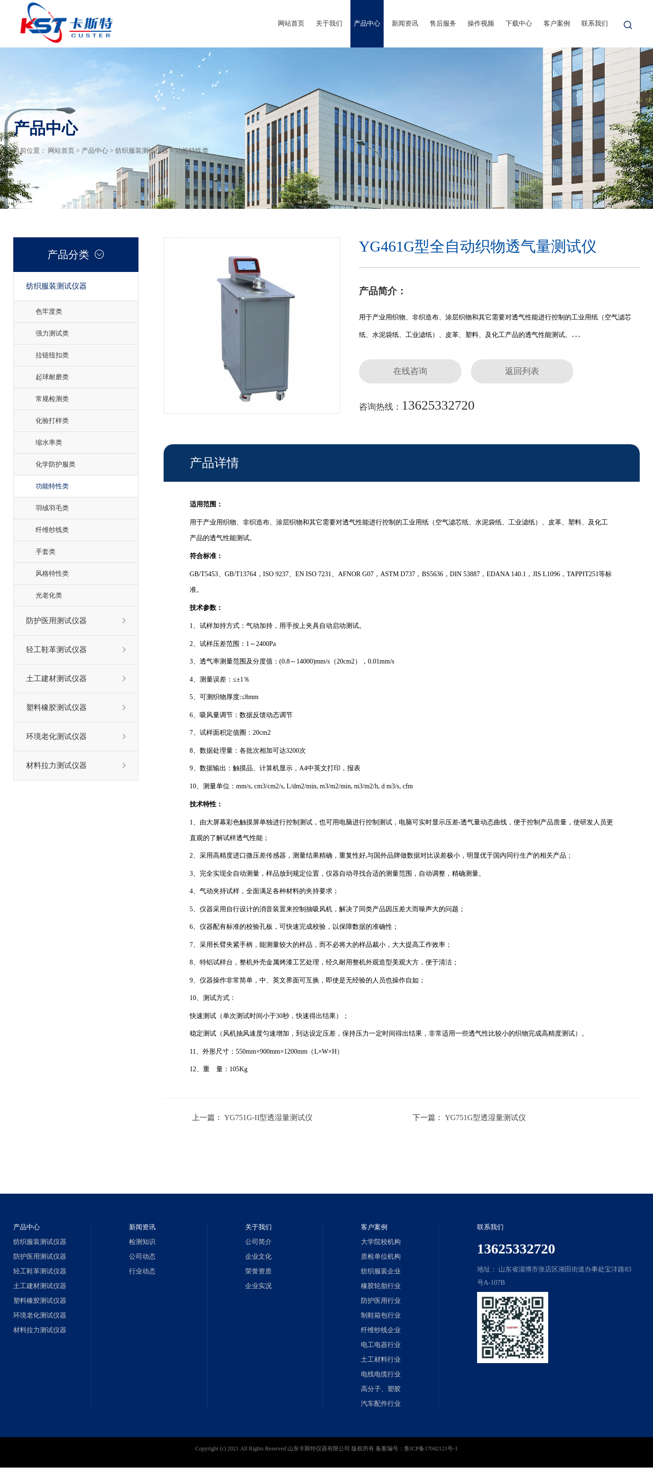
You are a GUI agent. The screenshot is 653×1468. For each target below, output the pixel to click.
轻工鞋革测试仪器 (76, 650)
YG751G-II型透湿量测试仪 (268, 1118)
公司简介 (258, 1242)
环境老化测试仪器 (76, 736)
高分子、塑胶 (381, 1389)
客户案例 (556, 23)
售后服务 (443, 23)
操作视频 (481, 23)
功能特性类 (192, 150)
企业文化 (258, 1257)
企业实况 (258, 1286)
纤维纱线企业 (381, 1330)
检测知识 (142, 1242)
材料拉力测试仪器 (76, 765)
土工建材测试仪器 (76, 678)
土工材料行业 (381, 1360)
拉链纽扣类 (52, 355)
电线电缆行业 (381, 1374)
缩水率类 (49, 442)
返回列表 (525, 371)
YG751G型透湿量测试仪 (485, 1118)
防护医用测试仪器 (76, 621)
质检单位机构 (381, 1257)
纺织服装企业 (381, 1271)
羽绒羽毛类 (52, 508)
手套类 (45, 551)
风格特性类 (52, 573)
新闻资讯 (405, 23)
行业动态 (142, 1271)
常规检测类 (52, 398)
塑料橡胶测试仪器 (76, 707)
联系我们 (594, 23)
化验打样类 (52, 420)
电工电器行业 (381, 1345)
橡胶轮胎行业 (381, 1286)
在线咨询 (411, 371)
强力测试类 (52, 333)
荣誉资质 (258, 1271)
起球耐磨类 (52, 377)
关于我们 (329, 23)
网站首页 (291, 23)
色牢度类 (49, 311)
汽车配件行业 (381, 1404)
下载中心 (519, 23)
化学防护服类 (55, 464)
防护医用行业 (381, 1301)
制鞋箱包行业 (381, 1315)
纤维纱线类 (52, 529)
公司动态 (142, 1257)
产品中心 (367, 23)
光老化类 (49, 595)
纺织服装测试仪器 (141, 150)
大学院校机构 (381, 1242)
